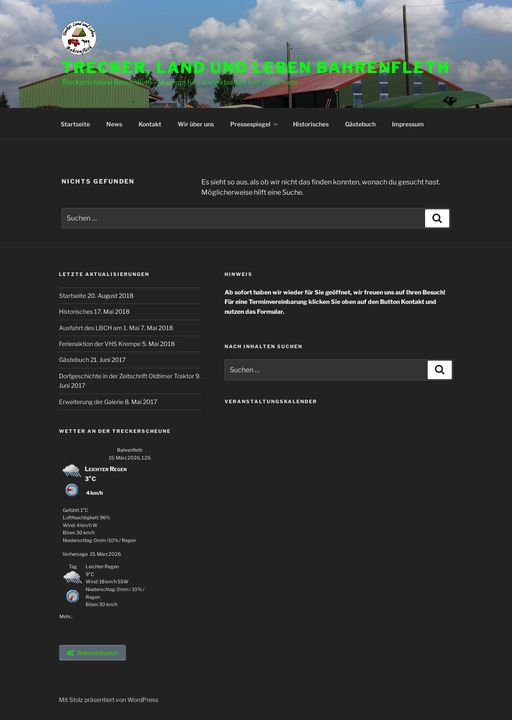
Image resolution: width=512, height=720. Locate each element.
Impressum (408, 124)
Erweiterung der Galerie (92, 401)
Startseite (75, 124)
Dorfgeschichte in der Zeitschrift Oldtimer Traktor (127, 376)
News (114, 124)
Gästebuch (360, 124)
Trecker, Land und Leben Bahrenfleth (256, 67)
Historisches (311, 124)
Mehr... (66, 615)
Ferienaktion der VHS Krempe (100, 343)
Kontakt (150, 124)
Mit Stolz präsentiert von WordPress (108, 699)
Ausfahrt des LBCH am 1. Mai (100, 327)
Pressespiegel (254, 124)
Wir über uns (196, 124)
